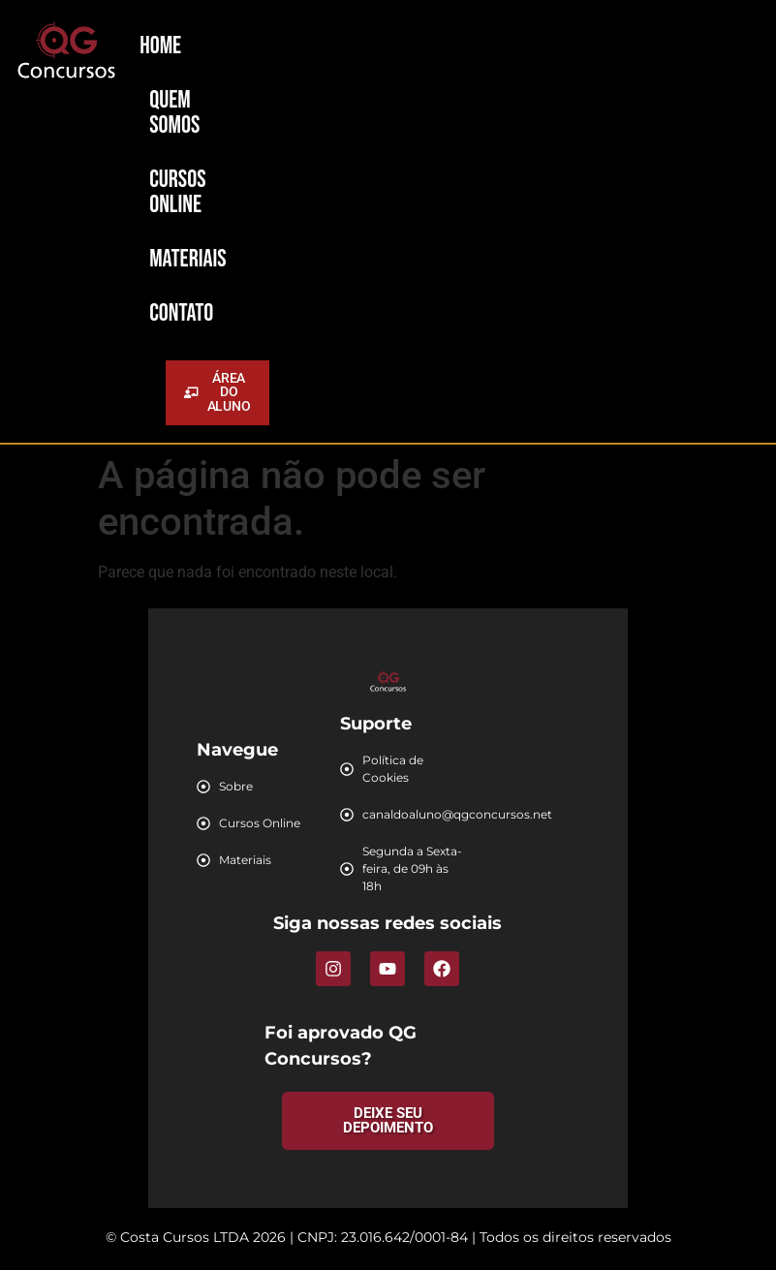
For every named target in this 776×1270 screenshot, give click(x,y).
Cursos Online (177, 192)
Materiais (188, 259)
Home (160, 46)
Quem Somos (174, 112)
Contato (181, 313)
